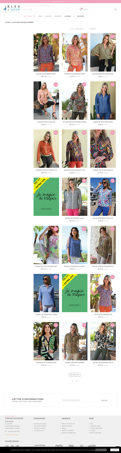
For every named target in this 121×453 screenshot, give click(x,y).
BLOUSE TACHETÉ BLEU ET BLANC (74, 266)
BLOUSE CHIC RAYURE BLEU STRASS (46, 314)
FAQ (91, 423)
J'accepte (115, 450)
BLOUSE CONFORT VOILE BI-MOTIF (103, 266)
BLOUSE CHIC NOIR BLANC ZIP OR (103, 362)
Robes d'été (57, 16)
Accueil (7, 22)
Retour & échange (95, 433)
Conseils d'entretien (96, 428)
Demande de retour (40, 426)
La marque (67, 16)
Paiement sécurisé (39, 428)
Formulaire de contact (12, 434)
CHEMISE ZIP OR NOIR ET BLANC (74, 218)
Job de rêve (80, 16)
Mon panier (84, 9)
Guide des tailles (95, 426)
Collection (48, 16)
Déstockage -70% (29, 16)
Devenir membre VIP (68, 423)
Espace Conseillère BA (69, 433)
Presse (64, 428)
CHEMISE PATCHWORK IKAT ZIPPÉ (74, 74)
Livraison (92, 430)
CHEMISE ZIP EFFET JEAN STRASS (103, 122)
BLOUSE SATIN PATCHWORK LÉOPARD (74, 122)
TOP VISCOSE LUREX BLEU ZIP (103, 314)
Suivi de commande (40, 423)
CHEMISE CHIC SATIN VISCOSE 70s (103, 170)
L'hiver (40, 16)
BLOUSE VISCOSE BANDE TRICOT (46, 74)
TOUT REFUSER (101, 450)
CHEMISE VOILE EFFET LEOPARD (74, 362)
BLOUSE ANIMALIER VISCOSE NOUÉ (103, 74)
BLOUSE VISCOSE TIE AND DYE (46, 122)
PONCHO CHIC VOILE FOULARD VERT (46, 266)
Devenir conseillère (68, 430)
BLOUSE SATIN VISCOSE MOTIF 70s (74, 170)
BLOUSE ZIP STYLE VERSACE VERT (46, 362)
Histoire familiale (67, 426)
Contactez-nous (39, 430)
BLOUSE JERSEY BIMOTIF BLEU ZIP (103, 218)
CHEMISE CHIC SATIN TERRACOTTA (46, 170)
